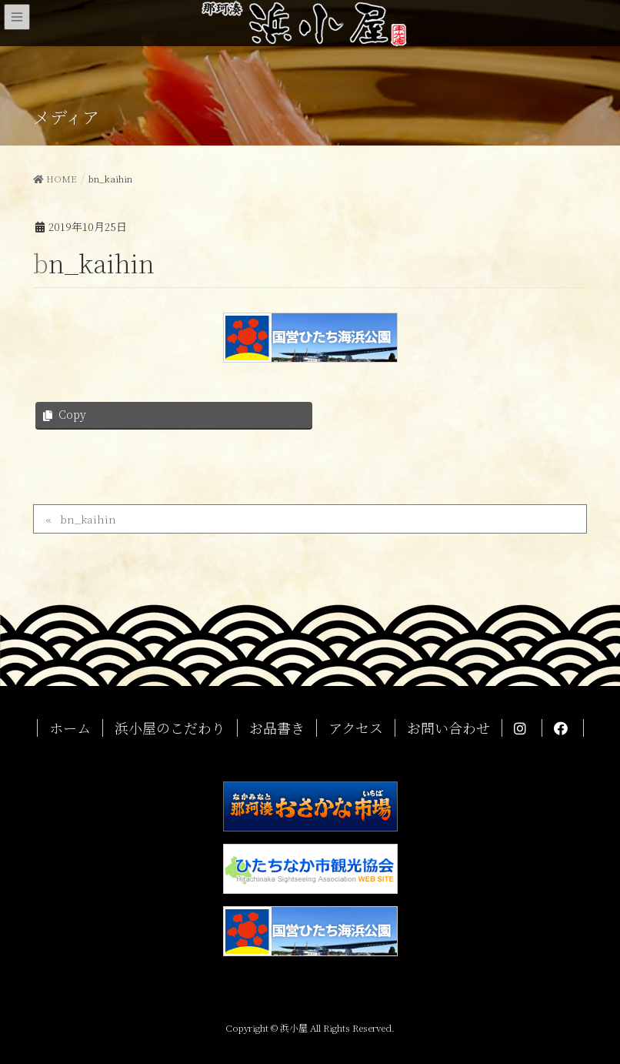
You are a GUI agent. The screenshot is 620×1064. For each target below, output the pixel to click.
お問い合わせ (448, 728)
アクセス (355, 728)
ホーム (70, 728)
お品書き (277, 728)
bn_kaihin (88, 519)
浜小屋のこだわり (170, 728)
